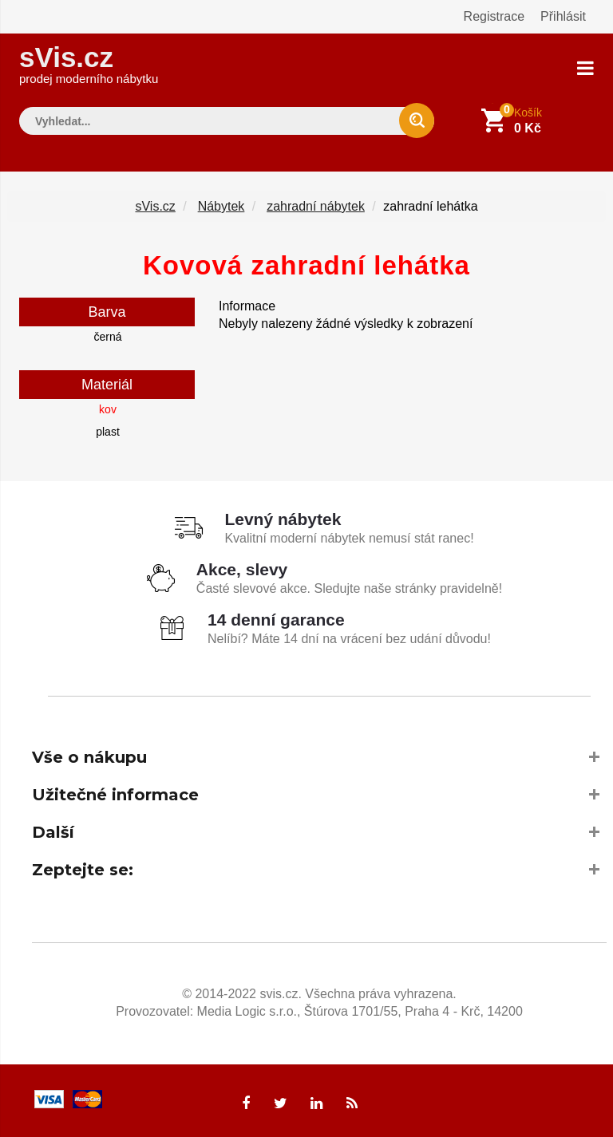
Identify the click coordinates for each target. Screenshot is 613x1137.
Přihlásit (563, 16)
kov (108, 409)
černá (107, 336)
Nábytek (221, 206)
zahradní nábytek (316, 206)
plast (108, 431)
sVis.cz (88, 63)
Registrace (494, 16)
